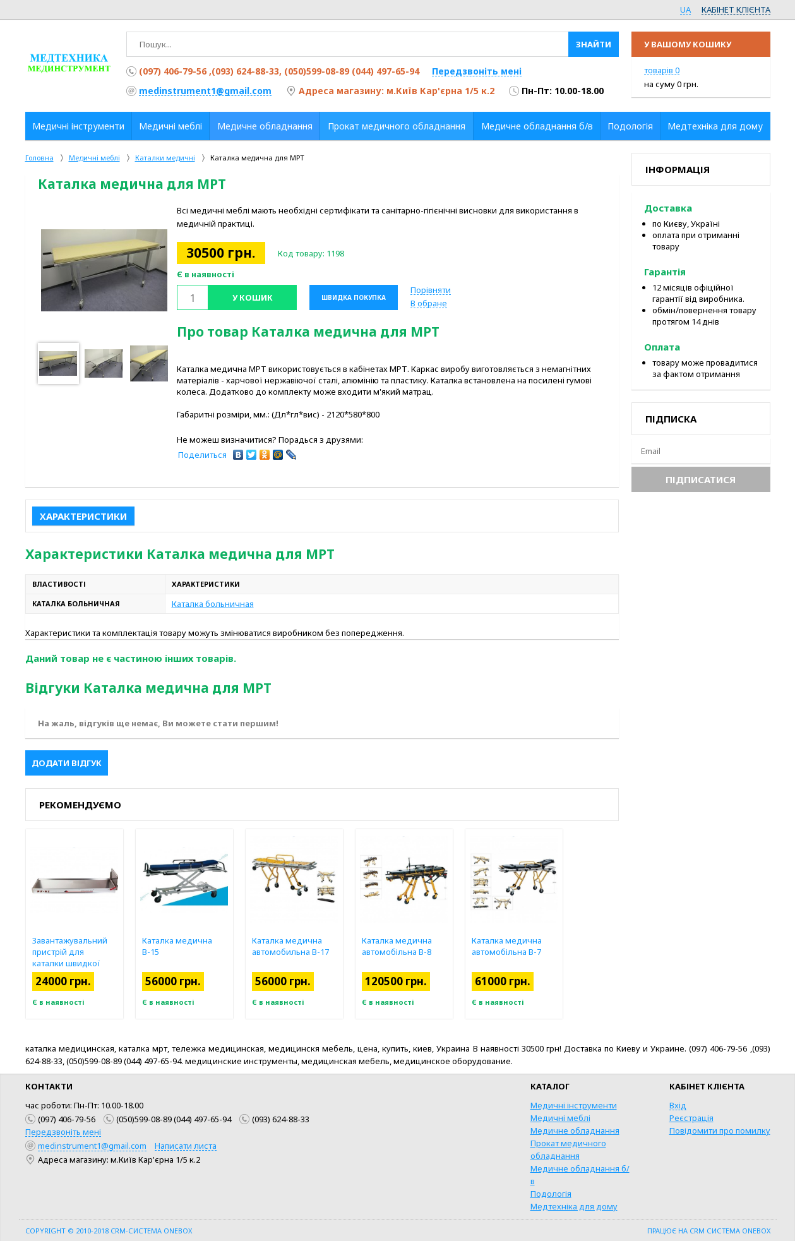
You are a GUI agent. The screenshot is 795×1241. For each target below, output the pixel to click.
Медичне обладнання (574, 1130)
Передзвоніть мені (477, 71)
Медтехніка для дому (574, 1206)
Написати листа (186, 1145)
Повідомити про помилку (719, 1130)
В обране (428, 303)
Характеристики (83, 516)
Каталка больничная (213, 603)
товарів (661, 70)
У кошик (252, 297)
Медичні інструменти (573, 1105)
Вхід (677, 1105)
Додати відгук (67, 763)
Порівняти (430, 290)
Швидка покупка (353, 297)
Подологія (550, 1193)
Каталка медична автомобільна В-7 (534, 946)
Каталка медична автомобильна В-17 (318, 946)
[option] (104, 270)
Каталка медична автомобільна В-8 (425, 946)
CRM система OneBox (730, 1230)
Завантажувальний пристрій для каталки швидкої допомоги (97, 957)
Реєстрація (691, 1118)
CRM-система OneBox (151, 1230)
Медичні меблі (560, 1118)
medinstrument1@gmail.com (205, 91)
